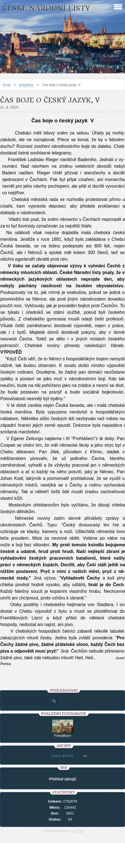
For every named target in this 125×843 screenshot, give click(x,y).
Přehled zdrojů (62, 779)
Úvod (6, 85)
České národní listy (46, 8)
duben (57, 756)
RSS (80, 831)
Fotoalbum (62, 735)
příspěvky (26, 85)
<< (40, 756)
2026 (69, 756)
